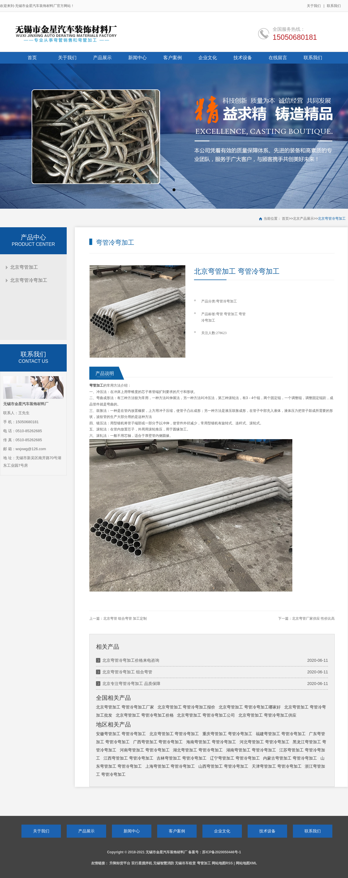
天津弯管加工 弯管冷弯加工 (277, 766)
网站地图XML (246, 863)
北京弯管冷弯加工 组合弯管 (127, 672)
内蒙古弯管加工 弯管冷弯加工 (290, 758)
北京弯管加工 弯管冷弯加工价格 (145, 715)
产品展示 (86, 831)
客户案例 (177, 831)
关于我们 (314, 6)
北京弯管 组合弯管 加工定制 (125, 618)
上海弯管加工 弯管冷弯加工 (170, 766)
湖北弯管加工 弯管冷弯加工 (198, 750)
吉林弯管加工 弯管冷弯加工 (181, 758)
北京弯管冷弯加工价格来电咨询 (130, 660)
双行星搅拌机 (141, 863)
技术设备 (267, 831)
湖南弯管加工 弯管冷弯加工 (251, 750)
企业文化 (222, 831)
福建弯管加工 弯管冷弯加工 (281, 733)
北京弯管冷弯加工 (332, 219)
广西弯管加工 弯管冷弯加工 (158, 742)
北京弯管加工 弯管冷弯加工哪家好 (250, 707)
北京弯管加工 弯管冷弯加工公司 (206, 715)
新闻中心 (132, 831)
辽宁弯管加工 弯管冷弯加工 (235, 758)
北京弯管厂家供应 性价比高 (313, 618)
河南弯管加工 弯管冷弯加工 (145, 750)
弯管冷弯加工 (226, 301)
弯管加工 (231, 314)
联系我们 (334, 6)
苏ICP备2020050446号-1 (221, 852)
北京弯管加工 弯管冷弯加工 (174, 733)
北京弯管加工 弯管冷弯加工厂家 (125, 707)
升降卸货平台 (119, 863)
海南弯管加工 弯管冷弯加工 (211, 742)
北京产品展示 (303, 219)
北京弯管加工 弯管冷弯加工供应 (267, 715)
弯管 (219, 314)
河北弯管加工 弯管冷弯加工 (264, 742)
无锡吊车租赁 (185, 863)
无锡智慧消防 (163, 863)
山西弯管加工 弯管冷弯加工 (223, 766)
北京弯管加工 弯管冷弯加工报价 (186, 707)
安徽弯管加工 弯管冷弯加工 (121, 733)
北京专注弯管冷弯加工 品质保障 (131, 683)
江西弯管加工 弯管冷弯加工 (128, 758)
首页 (285, 219)
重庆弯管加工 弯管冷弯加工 (227, 733)
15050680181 (295, 37)
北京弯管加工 (24, 267)
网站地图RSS (222, 863)
